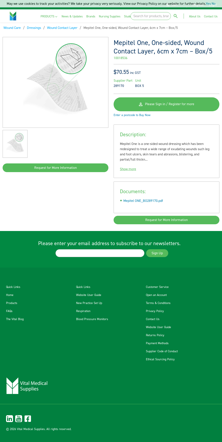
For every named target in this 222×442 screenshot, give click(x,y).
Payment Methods (157, 343)
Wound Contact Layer (62, 28)
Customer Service (157, 287)
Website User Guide (88, 295)
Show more (128, 169)
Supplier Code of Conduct (162, 351)
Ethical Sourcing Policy (160, 359)
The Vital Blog (15, 319)
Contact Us (153, 319)
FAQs (9, 311)
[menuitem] (49, 16)
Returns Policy (155, 335)
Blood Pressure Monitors (92, 319)
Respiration (83, 311)
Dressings (34, 28)
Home (9, 295)
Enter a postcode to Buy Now (132, 115)
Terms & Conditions (158, 303)
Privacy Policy (155, 311)
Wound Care (12, 28)
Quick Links (13, 287)
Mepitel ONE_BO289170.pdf (143, 201)
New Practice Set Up (89, 303)
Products (11, 303)
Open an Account (156, 295)
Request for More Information (55, 168)
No (213, 4)
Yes (208, 4)
